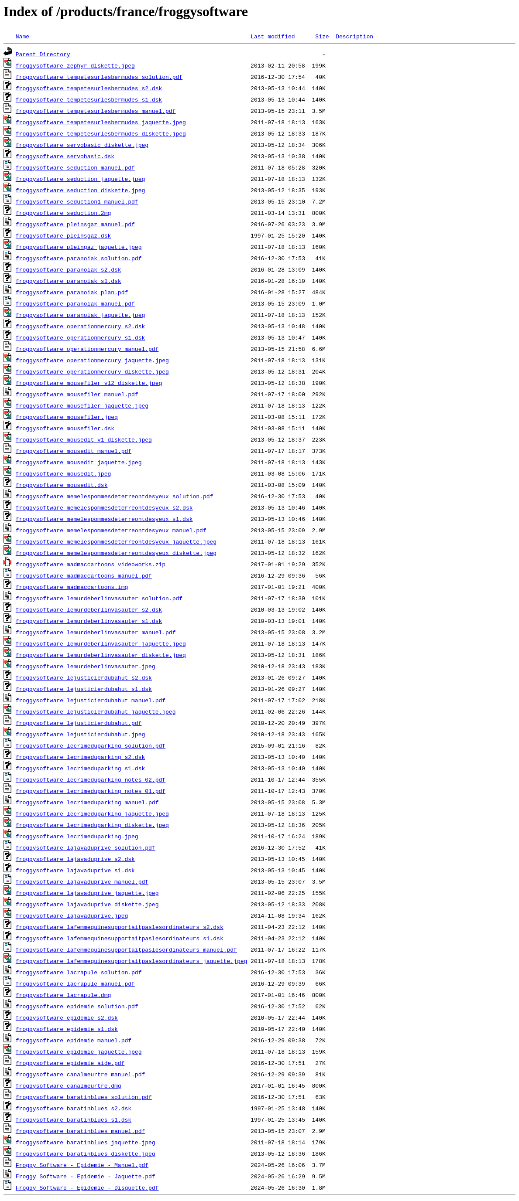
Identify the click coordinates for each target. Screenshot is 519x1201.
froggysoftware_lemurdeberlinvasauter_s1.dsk (89, 621)
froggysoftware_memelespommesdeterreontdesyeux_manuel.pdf (111, 530)
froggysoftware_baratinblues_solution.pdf (84, 1097)
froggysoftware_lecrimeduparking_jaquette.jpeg (92, 813)
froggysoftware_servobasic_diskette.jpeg (82, 145)
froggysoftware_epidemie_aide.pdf (70, 1063)
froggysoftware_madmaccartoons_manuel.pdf (84, 575)
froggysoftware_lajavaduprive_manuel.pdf (82, 881)
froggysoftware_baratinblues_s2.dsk (73, 1108)
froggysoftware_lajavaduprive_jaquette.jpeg (87, 893)
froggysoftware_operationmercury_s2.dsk (80, 326)
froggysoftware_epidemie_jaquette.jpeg (79, 1051)
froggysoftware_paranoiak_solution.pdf (79, 258)
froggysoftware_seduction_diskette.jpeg (80, 190)
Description (354, 36)
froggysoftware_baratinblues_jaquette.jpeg (85, 1142)
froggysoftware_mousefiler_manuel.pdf (77, 394)
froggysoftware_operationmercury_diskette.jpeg (92, 371)
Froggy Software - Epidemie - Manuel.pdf (82, 1165)
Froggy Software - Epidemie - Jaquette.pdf (85, 1176)
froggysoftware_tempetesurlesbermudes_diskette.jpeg (101, 133)
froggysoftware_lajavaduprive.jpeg (72, 915)
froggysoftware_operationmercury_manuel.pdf (87, 349)
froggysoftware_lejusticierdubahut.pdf (79, 723)
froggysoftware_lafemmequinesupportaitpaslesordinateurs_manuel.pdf (126, 949)
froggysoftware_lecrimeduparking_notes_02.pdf (90, 779)
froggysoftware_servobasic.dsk (65, 156)
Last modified (273, 36)
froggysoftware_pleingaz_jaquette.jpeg (79, 247)
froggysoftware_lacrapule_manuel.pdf (75, 983)
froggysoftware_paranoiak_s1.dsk (68, 281)
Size (322, 36)
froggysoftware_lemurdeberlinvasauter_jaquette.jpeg (101, 643)
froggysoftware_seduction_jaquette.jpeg (80, 179)
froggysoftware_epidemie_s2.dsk (67, 1017)
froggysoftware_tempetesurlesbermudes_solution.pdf (99, 77)
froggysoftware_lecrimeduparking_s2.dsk (80, 757)
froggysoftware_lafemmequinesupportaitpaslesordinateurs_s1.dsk (119, 938)
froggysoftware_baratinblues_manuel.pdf (80, 1131)
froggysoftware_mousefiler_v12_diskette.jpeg (89, 383)
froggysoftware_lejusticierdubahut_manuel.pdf (90, 700)
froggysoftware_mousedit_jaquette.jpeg (79, 462)
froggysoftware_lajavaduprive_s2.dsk (75, 859)
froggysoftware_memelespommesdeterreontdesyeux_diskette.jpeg (116, 553)
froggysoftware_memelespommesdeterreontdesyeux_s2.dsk (104, 507)
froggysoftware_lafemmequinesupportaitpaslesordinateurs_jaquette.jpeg (131, 961)
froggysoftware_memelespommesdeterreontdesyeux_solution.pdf (114, 496)
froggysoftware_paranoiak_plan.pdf (72, 292)
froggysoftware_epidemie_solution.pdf (77, 1006)
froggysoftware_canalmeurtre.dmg (68, 1085)
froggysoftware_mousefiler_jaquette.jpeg (82, 405)
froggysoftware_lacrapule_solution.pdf (79, 972)
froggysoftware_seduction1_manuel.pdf (77, 201)
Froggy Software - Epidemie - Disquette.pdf (87, 1187)
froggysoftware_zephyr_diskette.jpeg (75, 65)
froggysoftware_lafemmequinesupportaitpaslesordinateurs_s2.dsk (119, 927)
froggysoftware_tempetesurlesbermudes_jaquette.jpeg (101, 122)
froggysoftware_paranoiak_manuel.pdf (75, 303)
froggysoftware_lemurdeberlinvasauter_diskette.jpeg (101, 655)
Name (22, 36)
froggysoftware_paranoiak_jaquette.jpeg (80, 315)
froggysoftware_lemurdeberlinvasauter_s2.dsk (89, 609)
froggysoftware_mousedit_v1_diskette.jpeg (84, 439)
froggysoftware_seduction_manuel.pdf (75, 167)
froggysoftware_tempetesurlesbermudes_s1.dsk (89, 99)
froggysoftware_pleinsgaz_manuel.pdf (75, 224)
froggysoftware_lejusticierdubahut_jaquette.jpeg (96, 711)
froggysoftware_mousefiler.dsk (65, 428)
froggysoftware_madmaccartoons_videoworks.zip (90, 564)
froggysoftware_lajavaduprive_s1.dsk (75, 870)
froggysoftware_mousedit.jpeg (63, 473)
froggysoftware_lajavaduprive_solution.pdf (85, 847)
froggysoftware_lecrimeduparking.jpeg (77, 836)
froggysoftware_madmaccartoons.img (72, 587)
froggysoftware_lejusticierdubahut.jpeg (80, 734)
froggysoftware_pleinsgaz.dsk (63, 235)
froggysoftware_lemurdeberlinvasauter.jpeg (85, 666)
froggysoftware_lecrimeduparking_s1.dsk (80, 768)
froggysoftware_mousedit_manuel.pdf (73, 451)
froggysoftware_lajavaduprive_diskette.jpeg (87, 904)
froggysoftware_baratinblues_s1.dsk (73, 1119)
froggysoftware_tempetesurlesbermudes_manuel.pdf (96, 111)
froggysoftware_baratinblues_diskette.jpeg (85, 1153)
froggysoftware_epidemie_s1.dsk (67, 1029)
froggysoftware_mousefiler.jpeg (67, 417)
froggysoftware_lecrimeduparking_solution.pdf (90, 745)
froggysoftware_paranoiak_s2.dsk (68, 269)
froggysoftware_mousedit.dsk (62, 485)
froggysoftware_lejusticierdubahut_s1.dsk (84, 689)
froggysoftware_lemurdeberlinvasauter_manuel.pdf (96, 632)
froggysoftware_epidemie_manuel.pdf (73, 1040)
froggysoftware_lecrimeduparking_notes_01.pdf (90, 791)
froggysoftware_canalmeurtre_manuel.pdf (80, 1074)
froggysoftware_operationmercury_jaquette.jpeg (92, 360)
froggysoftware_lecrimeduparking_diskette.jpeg (92, 825)
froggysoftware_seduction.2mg (63, 213)
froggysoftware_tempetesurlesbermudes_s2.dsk (89, 88)
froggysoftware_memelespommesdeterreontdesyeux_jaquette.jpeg (116, 541)
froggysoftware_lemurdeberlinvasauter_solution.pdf (99, 598)
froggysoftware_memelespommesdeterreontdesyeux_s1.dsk (104, 519)
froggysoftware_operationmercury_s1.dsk (80, 337)
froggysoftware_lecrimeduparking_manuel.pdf (87, 802)
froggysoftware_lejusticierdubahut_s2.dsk (84, 677)
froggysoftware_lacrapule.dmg (63, 995)
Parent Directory (43, 54)
